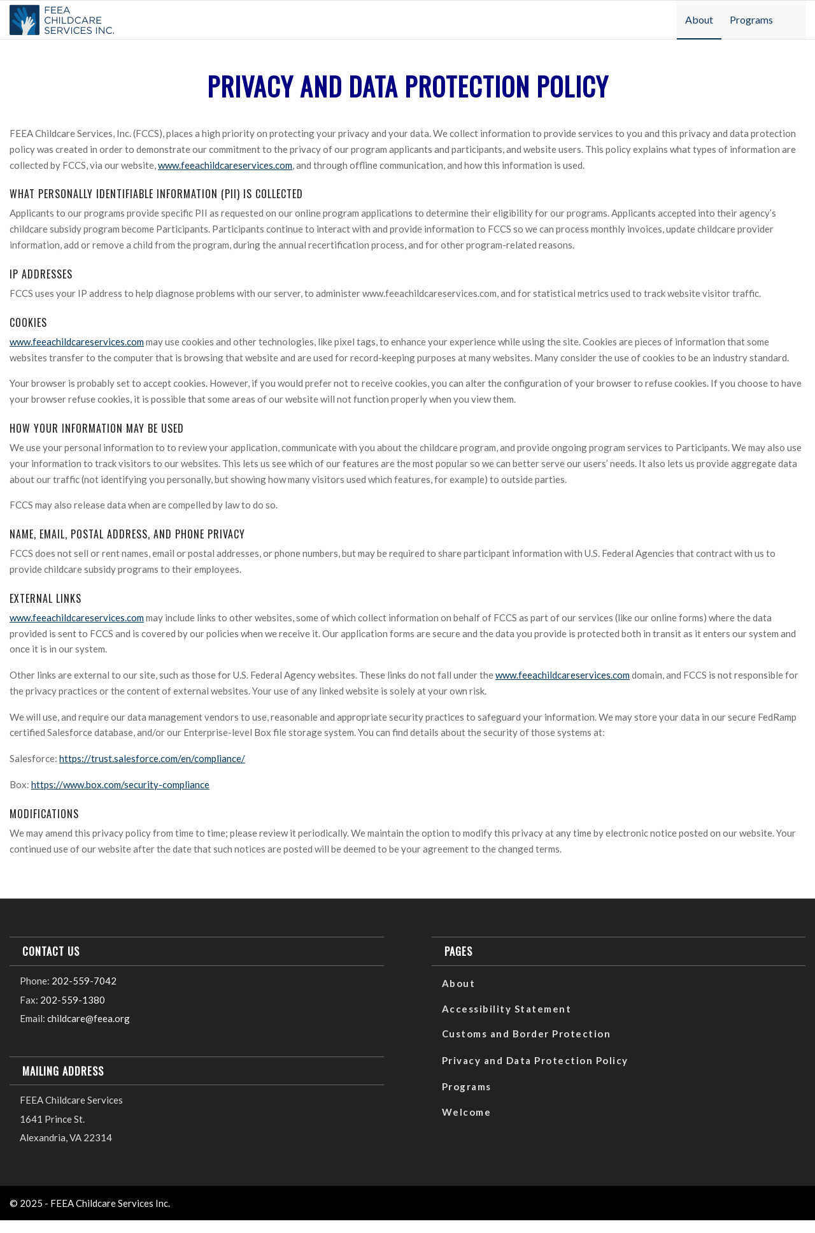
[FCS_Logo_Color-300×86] (62, 18)
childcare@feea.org (88, 1018)
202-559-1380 (72, 1000)
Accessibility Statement (507, 1008)
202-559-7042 (84, 980)
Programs (467, 1086)
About (459, 983)
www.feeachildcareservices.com (225, 165)
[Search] (793, 20)
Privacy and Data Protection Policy (535, 1060)
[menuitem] (699, 20)
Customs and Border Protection (526, 1033)
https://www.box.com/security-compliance (120, 784)
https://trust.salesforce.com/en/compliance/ (152, 758)
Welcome (467, 1112)
